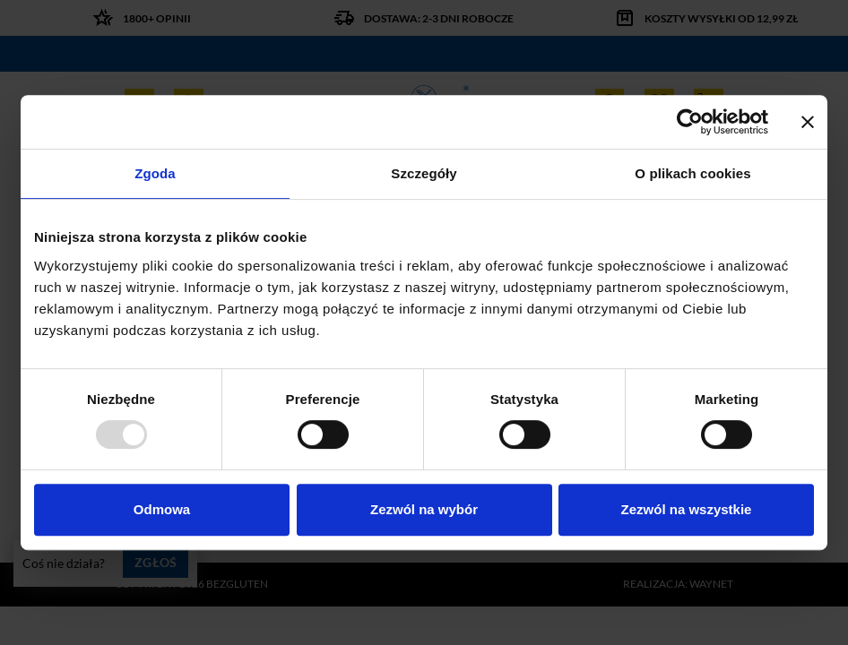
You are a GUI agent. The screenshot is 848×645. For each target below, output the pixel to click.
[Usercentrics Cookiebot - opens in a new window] (689, 121)
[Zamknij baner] (807, 122)
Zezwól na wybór (424, 509)
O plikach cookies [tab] (692, 173)
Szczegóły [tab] (423, 173)
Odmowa (162, 509)
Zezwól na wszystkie (686, 509)
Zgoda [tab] (155, 173)
